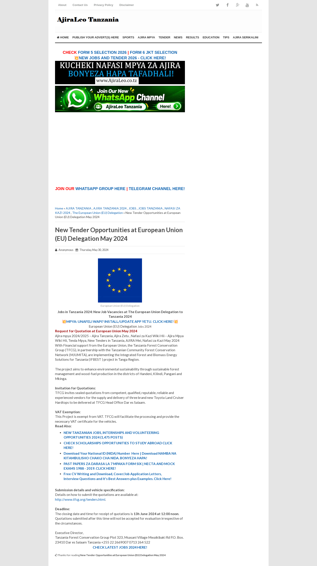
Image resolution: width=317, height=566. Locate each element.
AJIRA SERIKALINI (245, 37)
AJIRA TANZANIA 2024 (110, 208)
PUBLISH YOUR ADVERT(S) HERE (95, 37)
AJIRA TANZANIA (78, 208)
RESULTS (192, 37)
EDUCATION (211, 37)
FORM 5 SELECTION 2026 (102, 52)
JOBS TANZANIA (150, 208)
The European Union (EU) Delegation (97, 213)
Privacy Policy (103, 5)
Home (63, 37)
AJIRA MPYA (146, 37)
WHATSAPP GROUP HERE (100, 189)
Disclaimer (126, 5)
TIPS (226, 37)
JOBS (132, 208)
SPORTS (128, 37)
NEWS (178, 37)
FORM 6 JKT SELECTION (153, 52)
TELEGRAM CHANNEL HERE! (157, 189)
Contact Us (80, 5)
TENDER (164, 37)
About (62, 5)
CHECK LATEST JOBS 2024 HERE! (120, 547)
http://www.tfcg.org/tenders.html (80, 499)
